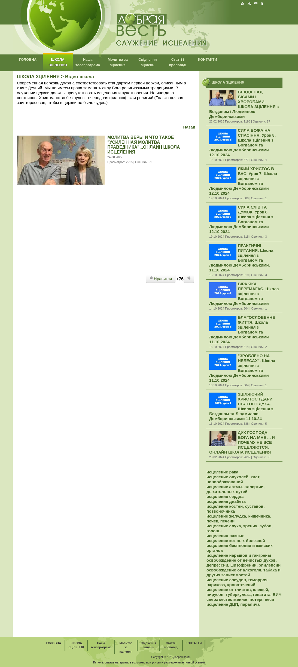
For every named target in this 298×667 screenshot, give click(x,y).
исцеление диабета (226, 501)
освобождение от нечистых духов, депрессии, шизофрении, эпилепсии (243, 562)
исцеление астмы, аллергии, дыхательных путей (235, 489)
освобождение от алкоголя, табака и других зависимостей (243, 572)
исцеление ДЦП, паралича (233, 604)
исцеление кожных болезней (235, 540)
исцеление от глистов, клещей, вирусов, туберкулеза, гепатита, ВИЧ (243, 592)
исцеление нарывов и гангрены (238, 555)
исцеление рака (222, 472)
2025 (169, 657)
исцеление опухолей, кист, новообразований (233, 479)
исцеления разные (225, 535)
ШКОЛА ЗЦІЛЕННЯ (38, 76)
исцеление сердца (225, 496)
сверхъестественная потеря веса (240, 599)
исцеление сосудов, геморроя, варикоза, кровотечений (237, 582)
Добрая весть (181, 657)
